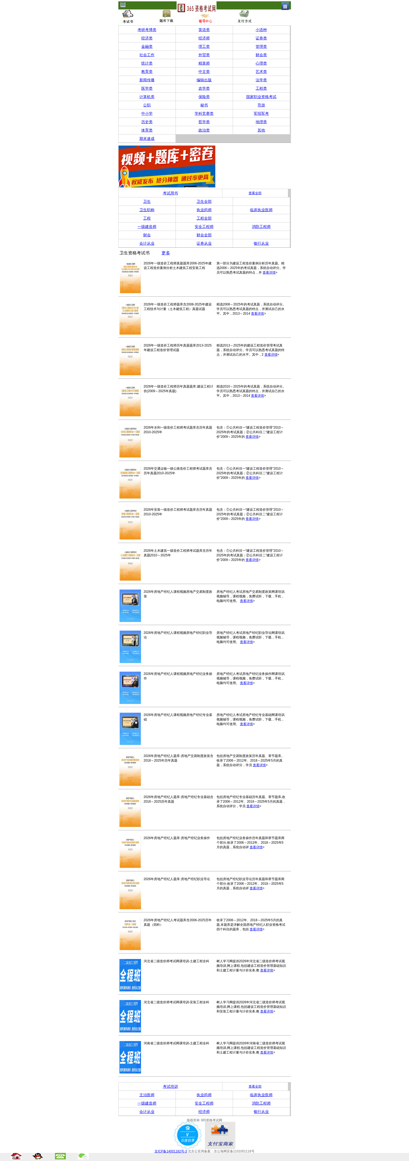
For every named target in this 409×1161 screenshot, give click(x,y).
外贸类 (204, 55)
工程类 (261, 88)
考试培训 (170, 1086)
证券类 (261, 38)
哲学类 (204, 122)
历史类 (147, 122)
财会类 (261, 55)
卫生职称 (146, 210)
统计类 (147, 63)
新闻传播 (146, 80)
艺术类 (261, 71)
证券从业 (204, 243)
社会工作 (146, 55)
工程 (147, 218)
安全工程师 (204, 226)
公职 (147, 105)
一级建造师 (147, 226)
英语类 (204, 30)
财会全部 (204, 235)
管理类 (261, 46)
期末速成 (146, 138)
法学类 (261, 80)
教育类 (147, 71)
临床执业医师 (261, 210)
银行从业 (261, 243)
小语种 (261, 30)
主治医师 (146, 1095)
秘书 (204, 105)
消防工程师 (261, 226)
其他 (261, 130)
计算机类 (146, 97)
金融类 (147, 46)
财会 (147, 235)
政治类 (204, 130)
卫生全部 (204, 201)
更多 (165, 253)
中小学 (147, 113)
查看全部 (255, 193)
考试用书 (170, 193)
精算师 (204, 63)
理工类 (204, 46)
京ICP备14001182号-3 (170, 1151)
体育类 (147, 130)
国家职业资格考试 (261, 97)
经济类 (147, 38)
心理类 (261, 63)
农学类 (204, 88)
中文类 (204, 71)
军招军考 (261, 113)
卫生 (147, 201)
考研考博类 (147, 30)
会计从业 (146, 243)
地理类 (261, 122)
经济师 (204, 38)
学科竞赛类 (204, 113)
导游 (261, 105)
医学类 (147, 88)
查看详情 (269, 272)
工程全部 (204, 218)
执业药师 (204, 210)
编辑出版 (204, 80)
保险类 (204, 97)
